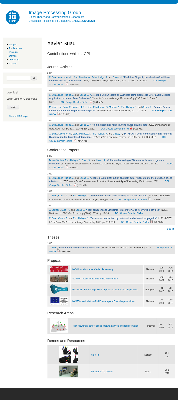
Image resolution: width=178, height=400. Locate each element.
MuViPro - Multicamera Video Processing (92, 269)
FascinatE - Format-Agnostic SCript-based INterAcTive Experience (105, 289)
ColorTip (95, 355)
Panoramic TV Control (102, 371)
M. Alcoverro (55, 107)
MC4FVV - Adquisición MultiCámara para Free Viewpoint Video (103, 301)
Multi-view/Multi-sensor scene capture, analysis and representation (106, 326)
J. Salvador (54, 210)
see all (171, 228)
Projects (13, 52)
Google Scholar (73, 102)
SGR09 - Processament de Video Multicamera (95, 278)
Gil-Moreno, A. (113, 107)
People (13, 44)
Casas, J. (117, 77)
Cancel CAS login (18, 116)
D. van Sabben (56, 160)
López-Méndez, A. (81, 77)
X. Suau (53, 77)
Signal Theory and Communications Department (56, 16)
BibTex (61, 84)
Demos (13, 55)
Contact (13, 63)
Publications (15, 48)
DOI (155, 80)
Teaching (14, 59)
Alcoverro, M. (64, 77)
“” (119, 125)
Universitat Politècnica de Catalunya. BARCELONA (62, 20)
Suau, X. (67, 107)
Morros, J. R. (78, 107)
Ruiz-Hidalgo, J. (99, 77)
